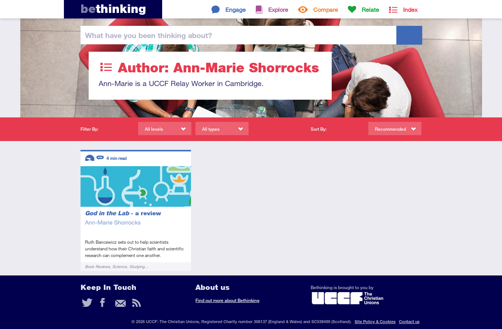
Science (119, 266)
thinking (113, 8)
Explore (278, 9)
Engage (235, 9)
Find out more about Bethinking (227, 300)
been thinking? (148, 35)
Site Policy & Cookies (375, 321)
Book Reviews (97, 266)
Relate (370, 9)
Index (410, 9)
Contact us (409, 321)
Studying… (138, 266)
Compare (325, 9)
